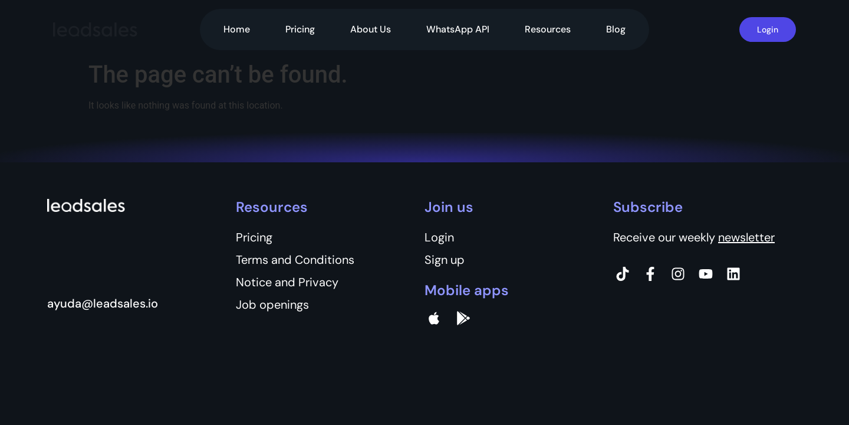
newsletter (746, 237)
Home (236, 29)
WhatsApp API (457, 29)
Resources (548, 29)
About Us (370, 29)
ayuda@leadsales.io (102, 303)
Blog (616, 29)
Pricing (300, 29)
